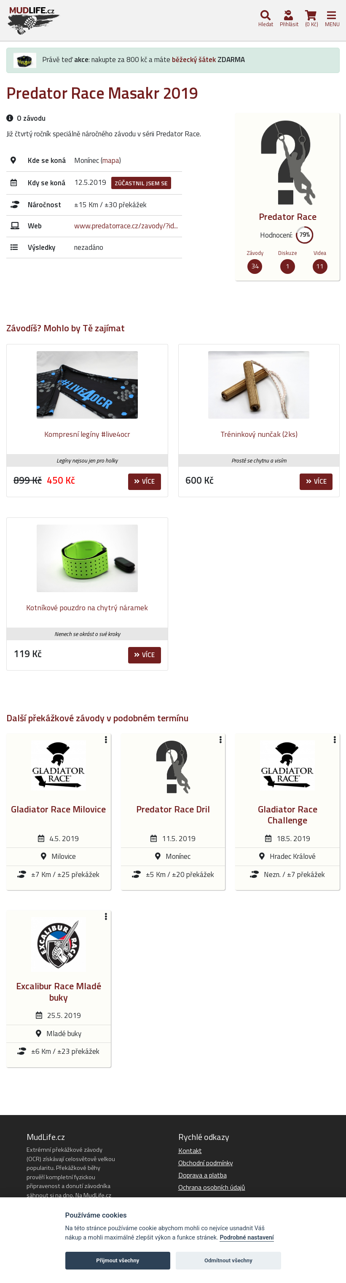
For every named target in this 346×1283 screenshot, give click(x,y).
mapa (110, 160)
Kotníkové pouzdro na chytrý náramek (87, 607)
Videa (320, 253)
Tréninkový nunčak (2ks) (259, 434)
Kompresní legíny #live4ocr (87, 434)
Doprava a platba (202, 1175)
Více (144, 481)
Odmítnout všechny (228, 1260)
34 (255, 266)
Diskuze (287, 253)
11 (320, 266)
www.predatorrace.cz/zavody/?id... (126, 225)
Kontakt (190, 1150)
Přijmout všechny (117, 1260)
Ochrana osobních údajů (211, 1187)
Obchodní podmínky (205, 1163)
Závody (255, 253)
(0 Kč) (311, 19)
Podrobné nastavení (247, 1237)
